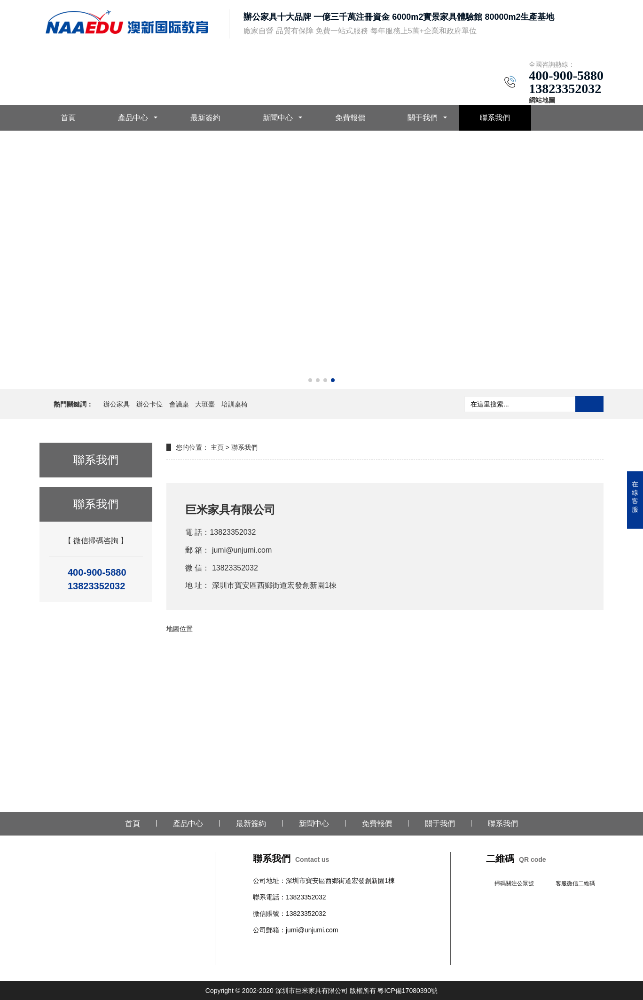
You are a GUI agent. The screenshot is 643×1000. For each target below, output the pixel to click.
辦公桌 (263, 947)
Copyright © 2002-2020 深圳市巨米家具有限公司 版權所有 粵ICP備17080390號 (321, 990)
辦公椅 (282, 947)
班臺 (404, 947)
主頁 (217, 447)
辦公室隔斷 (269, 958)
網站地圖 (542, 100)
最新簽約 (205, 118)
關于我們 (423, 118)
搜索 (589, 404)
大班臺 (205, 404)
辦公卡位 (149, 404)
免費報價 (350, 118)
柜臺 (331, 947)
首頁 (68, 118)
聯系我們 (495, 118)
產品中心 (133, 118)
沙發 (318, 947)
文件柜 (388, 947)
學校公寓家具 (358, 947)
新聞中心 (278, 118)
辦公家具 (116, 404)
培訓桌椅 (234, 404)
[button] (310, 380)
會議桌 (179, 404)
